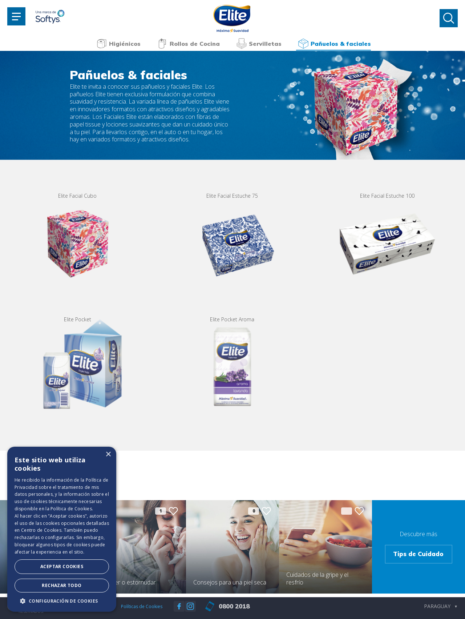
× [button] (108, 454)
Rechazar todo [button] (61, 585)
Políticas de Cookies (141, 606)
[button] (62, 600)
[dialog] (61, 529)
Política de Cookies (71, 509)
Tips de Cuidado (418, 554)
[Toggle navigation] (16, 16)
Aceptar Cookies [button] (61, 566)
